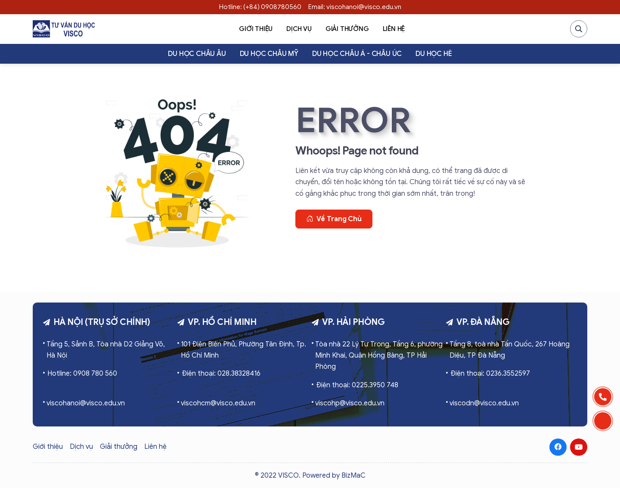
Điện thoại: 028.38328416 (221, 373)
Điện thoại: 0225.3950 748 (357, 385)
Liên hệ (394, 29)
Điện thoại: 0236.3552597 (490, 373)
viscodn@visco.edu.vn (484, 403)
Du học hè (433, 53)
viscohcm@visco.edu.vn (218, 403)
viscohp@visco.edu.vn (349, 403)
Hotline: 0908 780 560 (82, 373)
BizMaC (353, 475)
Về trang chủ (334, 219)
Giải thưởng (347, 29)
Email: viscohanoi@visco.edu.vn (354, 7)
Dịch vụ (299, 29)
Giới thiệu (256, 29)
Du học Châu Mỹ (269, 53)
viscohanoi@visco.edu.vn (85, 403)
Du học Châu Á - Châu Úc (357, 53)
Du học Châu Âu (197, 53)
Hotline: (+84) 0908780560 (260, 7)
